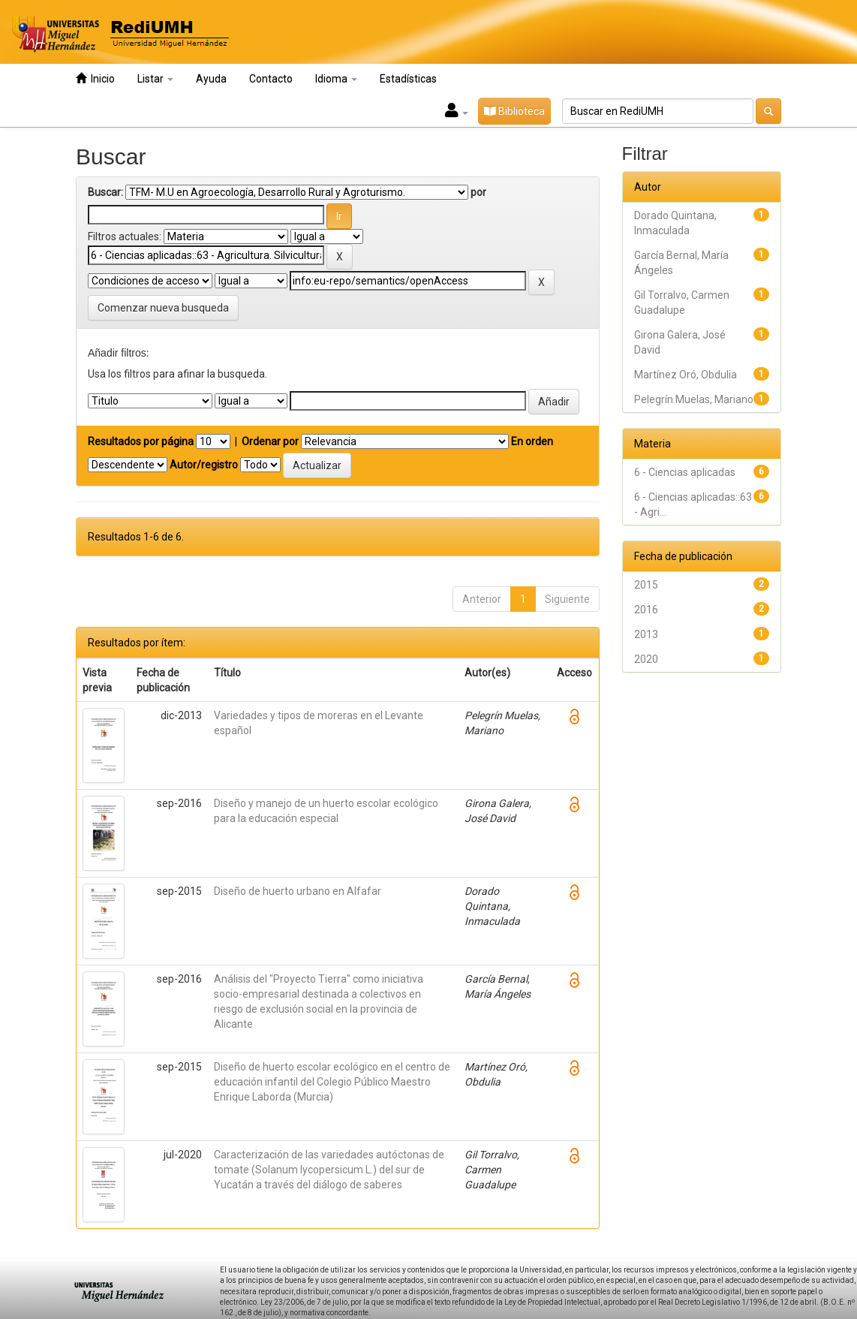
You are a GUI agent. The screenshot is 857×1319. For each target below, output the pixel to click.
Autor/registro (204, 465)
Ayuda (211, 79)
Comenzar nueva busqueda (163, 308)
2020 (646, 659)
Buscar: (105, 192)
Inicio (95, 78)
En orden (532, 441)
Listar (155, 79)
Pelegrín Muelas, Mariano (693, 399)
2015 (646, 585)
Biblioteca (514, 111)
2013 (646, 634)
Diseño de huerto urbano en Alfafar (297, 891)
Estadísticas (408, 79)
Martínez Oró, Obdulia (685, 375)
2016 (646, 610)
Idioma (336, 79)
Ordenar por (270, 441)
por (478, 192)
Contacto (271, 79)
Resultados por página (141, 441)
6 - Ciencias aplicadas (684, 472)
